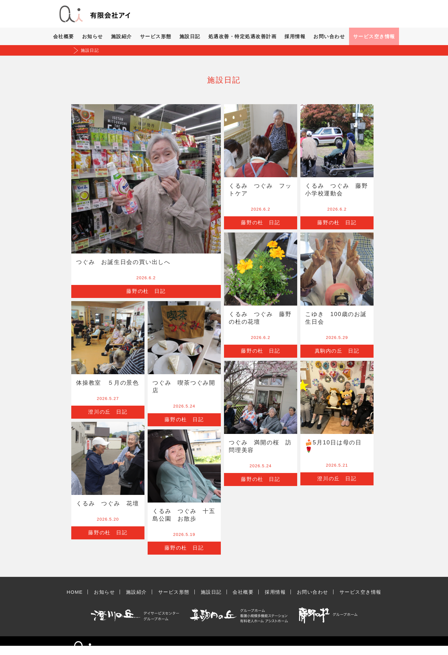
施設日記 (189, 36)
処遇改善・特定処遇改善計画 (242, 36)
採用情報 (294, 36)
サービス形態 (156, 36)
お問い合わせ (329, 36)
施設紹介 (121, 36)
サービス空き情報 (374, 36)
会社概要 (63, 36)
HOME (74, 592)
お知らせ (92, 36)
